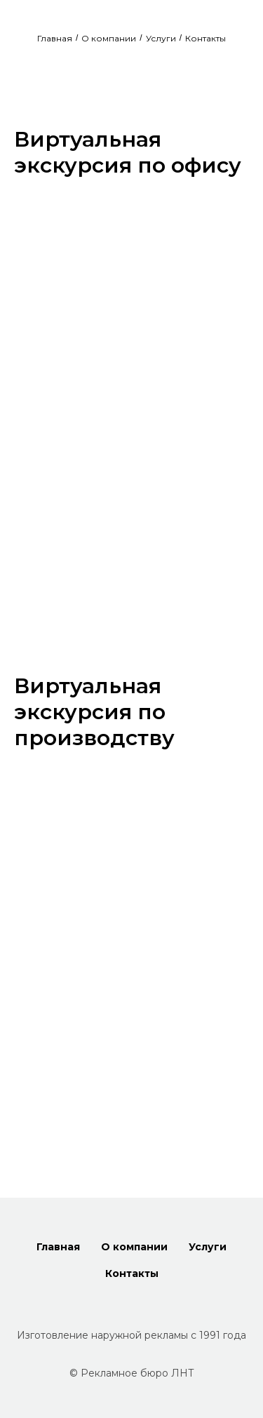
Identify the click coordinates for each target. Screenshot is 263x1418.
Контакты (205, 38)
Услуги (161, 38)
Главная (54, 38)
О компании (108, 38)
